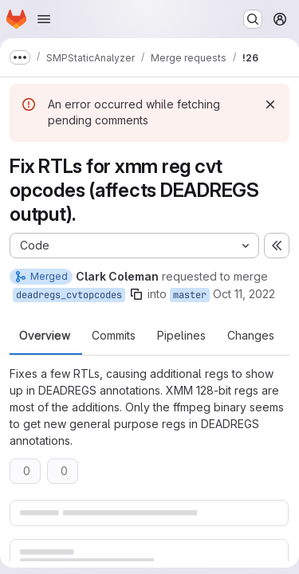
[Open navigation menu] (44, 19)
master (190, 295)
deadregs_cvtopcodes (69, 295)
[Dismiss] (270, 104)
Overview (44, 335)
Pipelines (181, 335)
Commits (114, 335)
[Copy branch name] (136, 294)
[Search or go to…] (252, 19)
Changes (250, 335)
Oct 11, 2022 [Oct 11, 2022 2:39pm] (244, 294)
